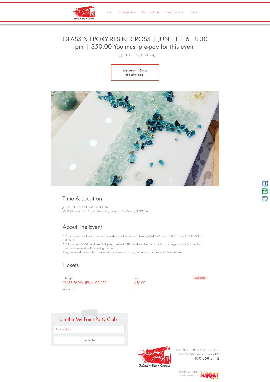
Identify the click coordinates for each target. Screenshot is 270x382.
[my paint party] (265, 183)
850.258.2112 (207, 358)
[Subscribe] (89, 340)
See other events (135, 74)
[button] (150, 12)
